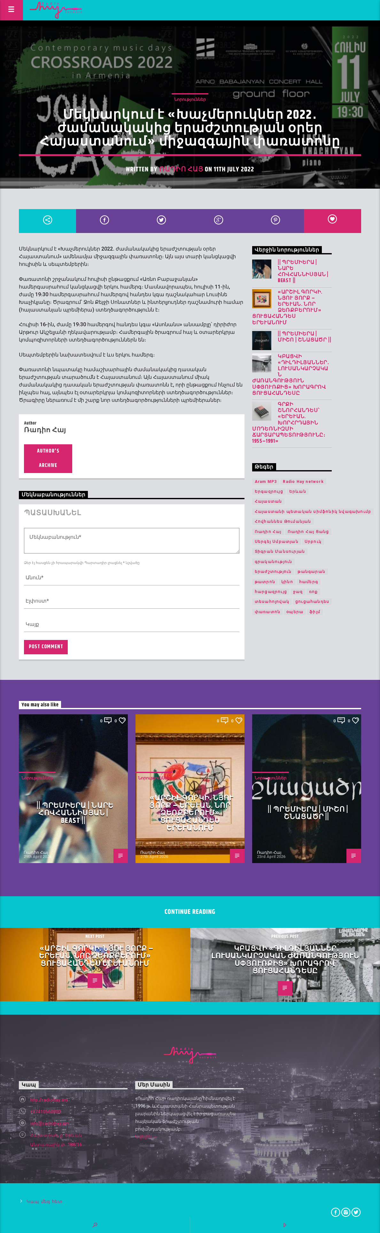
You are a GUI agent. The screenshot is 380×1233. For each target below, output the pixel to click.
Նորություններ (190, 99)
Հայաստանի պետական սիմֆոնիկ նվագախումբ (313, 511)
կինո (287, 582)
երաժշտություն (273, 571)
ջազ (298, 592)
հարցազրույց (271, 592)
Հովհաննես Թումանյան (283, 521)
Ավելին (146, 1137)
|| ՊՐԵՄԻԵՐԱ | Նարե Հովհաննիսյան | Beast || (303, 271)
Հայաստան (268, 501)
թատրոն (265, 582)
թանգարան (311, 571)
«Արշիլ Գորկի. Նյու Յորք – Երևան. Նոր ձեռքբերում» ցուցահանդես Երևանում (287, 307)
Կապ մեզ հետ (45, 1201)
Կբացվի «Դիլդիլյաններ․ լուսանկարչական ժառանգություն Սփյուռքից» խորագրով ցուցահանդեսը (290, 375)
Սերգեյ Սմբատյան (277, 541)
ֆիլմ (314, 612)
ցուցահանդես (312, 601)
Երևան (297, 491)
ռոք (313, 592)
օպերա (294, 612)
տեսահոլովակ (272, 601)
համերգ (308, 582)
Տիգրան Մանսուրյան (280, 551)
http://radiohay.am (49, 1099)
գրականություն (273, 562)
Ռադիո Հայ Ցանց (308, 532)
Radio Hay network (303, 481)
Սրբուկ (313, 541)
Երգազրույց (269, 491)
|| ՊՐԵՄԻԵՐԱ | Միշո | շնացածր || (304, 337)
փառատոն (267, 612)
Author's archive (48, 458)
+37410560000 (45, 1111)
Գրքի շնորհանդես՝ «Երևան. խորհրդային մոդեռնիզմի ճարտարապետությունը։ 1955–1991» (288, 423)
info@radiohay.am (49, 1123)
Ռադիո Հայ (181, 169)
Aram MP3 (266, 481)
